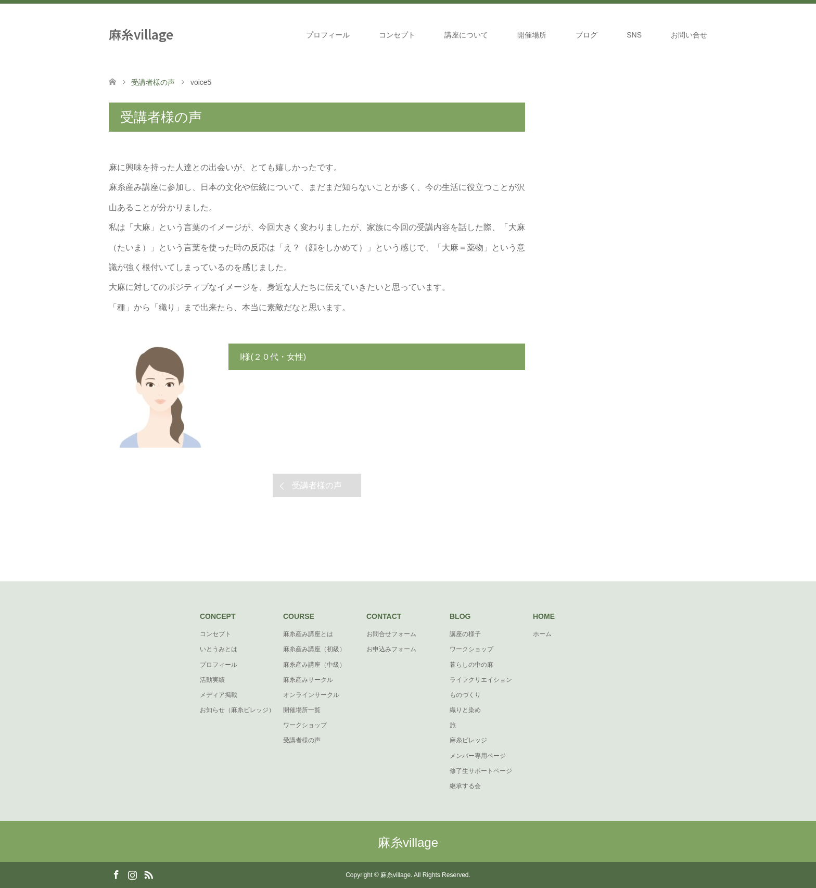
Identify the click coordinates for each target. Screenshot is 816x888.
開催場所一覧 (302, 710)
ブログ (586, 35)
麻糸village (141, 34)
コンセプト (397, 35)
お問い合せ (689, 35)
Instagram (132, 874)
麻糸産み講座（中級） (314, 664)
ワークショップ (305, 725)
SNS (634, 35)
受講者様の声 (317, 485)
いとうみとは (218, 649)
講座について (466, 35)
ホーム (542, 634)
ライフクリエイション (481, 679)
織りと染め (465, 710)
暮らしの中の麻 (471, 664)
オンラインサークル (311, 695)
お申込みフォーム (391, 649)
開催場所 (531, 35)
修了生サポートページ (481, 771)
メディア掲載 (218, 695)
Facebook (116, 874)
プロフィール (328, 35)
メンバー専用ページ (478, 755)
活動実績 (212, 679)
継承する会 (465, 786)
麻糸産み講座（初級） (314, 649)
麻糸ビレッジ (468, 740)
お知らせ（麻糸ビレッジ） (237, 710)
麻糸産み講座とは (308, 634)
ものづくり (465, 695)
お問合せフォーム (391, 634)
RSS (148, 874)
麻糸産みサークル (308, 679)
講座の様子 (465, 634)
